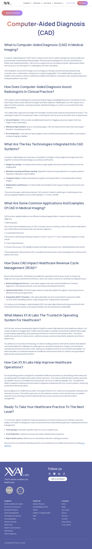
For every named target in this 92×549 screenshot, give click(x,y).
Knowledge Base (10, 519)
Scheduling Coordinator (12, 516)
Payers (35, 510)
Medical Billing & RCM (40, 507)
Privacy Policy (66, 522)
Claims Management (11, 513)
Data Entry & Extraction (12, 507)
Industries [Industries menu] (38, 3)
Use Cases (65, 510)
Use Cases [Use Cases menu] (48, 3)
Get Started (82, 3)
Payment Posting (10, 522)
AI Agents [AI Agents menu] (27, 3)
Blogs (64, 507)
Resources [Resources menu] (59, 3)
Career (64, 513)
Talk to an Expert (58, 479)
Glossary (65, 516)
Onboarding (8, 531)
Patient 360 (8, 525)
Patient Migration (10, 534)
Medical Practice (39, 504)
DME (34, 516)
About (64, 504)
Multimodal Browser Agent (13, 504)
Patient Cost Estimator (12, 528)
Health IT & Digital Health (41, 513)
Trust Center (66, 525)
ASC (34, 519)
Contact (65, 519)
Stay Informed (70, 3)
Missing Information (11, 510)
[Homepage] (7, 3)
